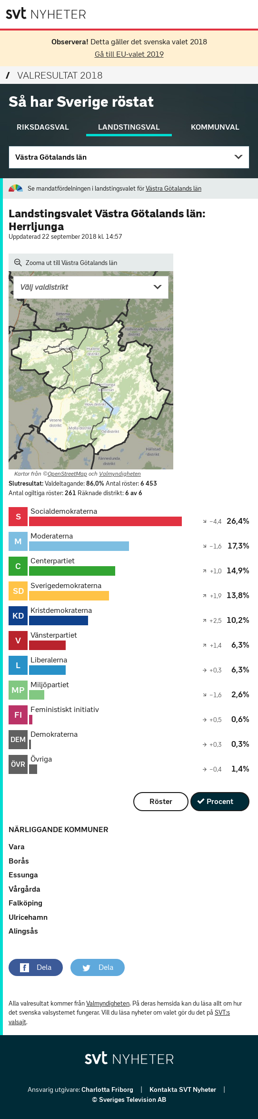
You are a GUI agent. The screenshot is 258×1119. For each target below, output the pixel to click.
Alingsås (23, 931)
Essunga (23, 874)
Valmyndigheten (120, 473)
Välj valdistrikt (44, 287)
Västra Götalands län (51, 157)
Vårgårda (24, 889)
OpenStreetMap (67, 473)
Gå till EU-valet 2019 (129, 54)
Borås (19, 860)
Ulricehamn (28, 917)
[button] (36, 967)
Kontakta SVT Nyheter (183, 1090)
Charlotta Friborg (108, 1090)
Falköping (25, 902)
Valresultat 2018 (54, 75)
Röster (160, 801)
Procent (220, 801)
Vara (17, 846)
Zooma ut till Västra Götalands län (65, 262)
